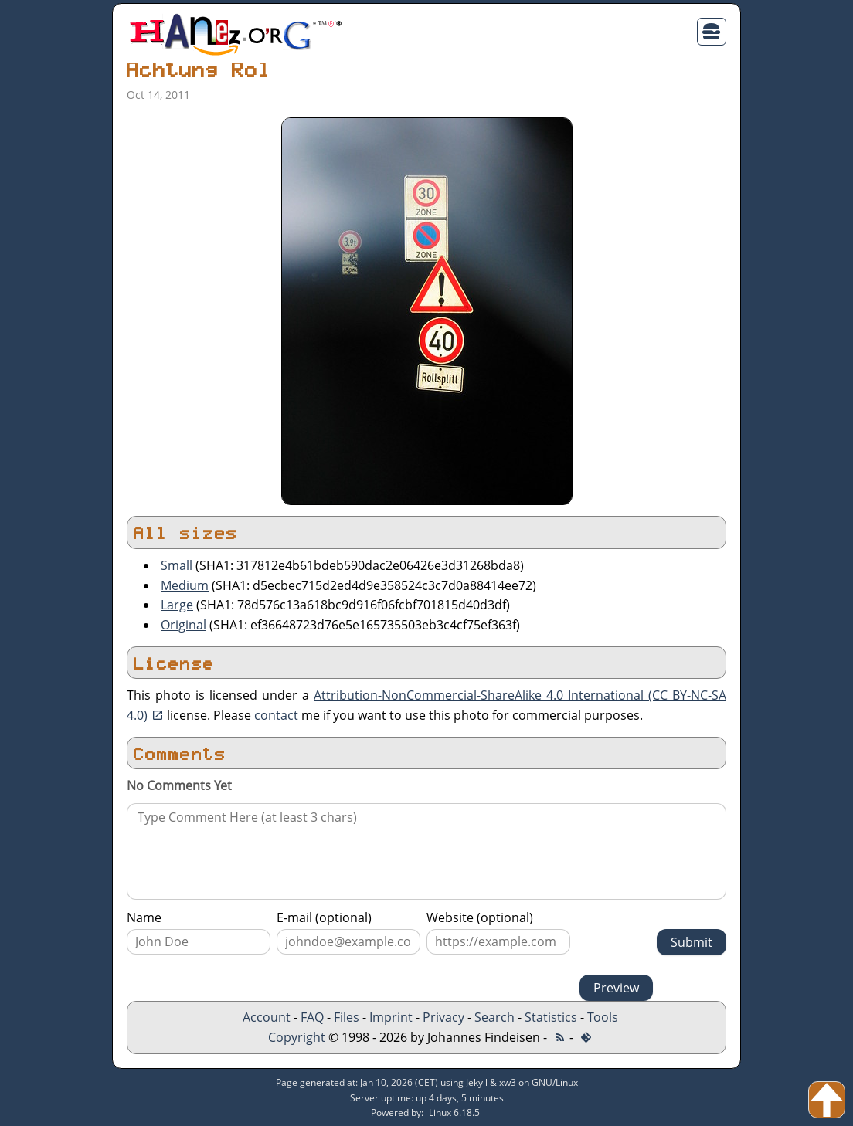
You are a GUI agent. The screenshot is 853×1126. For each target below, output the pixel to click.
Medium (185, 585)
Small (176, 565)
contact (276, 715)
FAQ (312, 1017)
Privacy (443, 1017)
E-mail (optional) (324, 917)
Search (494, 1017)
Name (144, 917)
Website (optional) (479, 917)
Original (183, 624)
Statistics (551, 1017)
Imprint (391, 1017)
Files (346, 1017)
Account (267, 1017)
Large (177, 604)
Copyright (296, 1037)
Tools (602, 1017)
